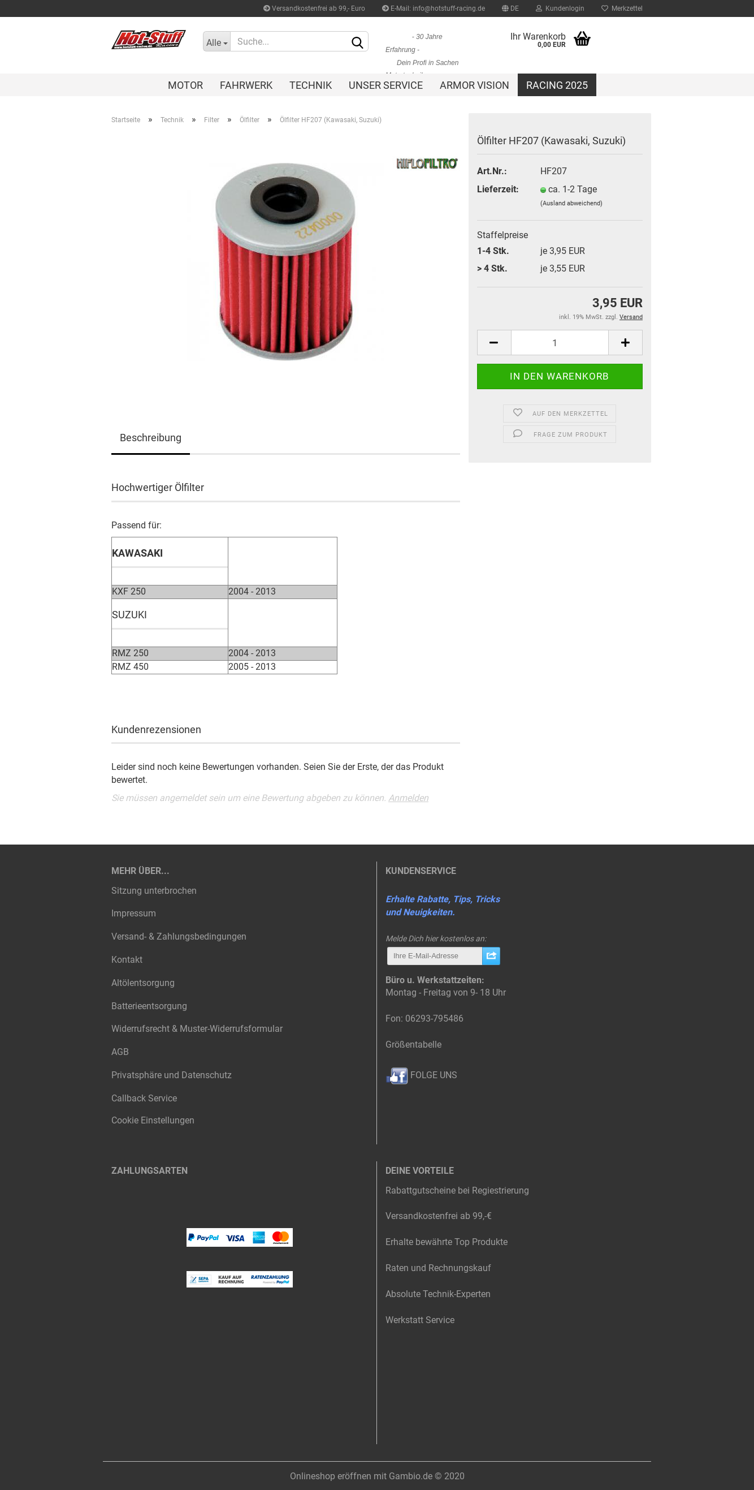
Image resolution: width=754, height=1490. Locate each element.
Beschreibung (150, 437)
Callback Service (144, 1098)
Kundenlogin (560, 8)
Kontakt (126, 959)
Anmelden (408, 798)
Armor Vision (474, 85)
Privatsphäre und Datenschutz (171, 1075)
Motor (185, 85)
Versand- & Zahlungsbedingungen (178, 936)
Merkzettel (622, 8)
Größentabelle (413, 1044)
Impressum (133, 913)
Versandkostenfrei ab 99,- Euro (314, 8)
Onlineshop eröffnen (330, 1476)
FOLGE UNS (421, 1075)
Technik (310, 85)
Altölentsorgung (143, 982)
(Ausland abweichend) (571, 203)
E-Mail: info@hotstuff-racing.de (433, 8)
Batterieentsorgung (149, 1006)
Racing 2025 (557, 85)
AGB (120, 1052)
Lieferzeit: (498, 189)
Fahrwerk (246, 85)
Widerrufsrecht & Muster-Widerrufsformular (197, 1028)
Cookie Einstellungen (152, 1120)
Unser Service (386, 85)
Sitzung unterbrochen (154, 890)
